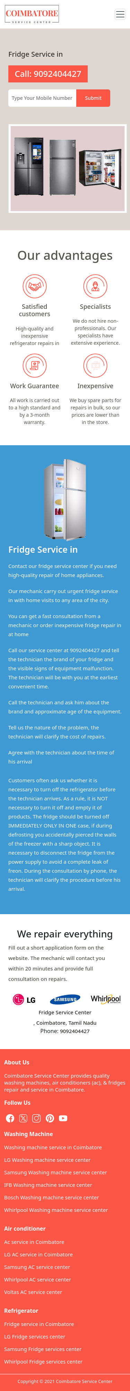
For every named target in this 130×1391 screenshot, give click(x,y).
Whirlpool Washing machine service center (56, 1209)
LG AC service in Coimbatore (38, 1254)
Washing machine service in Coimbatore (53, 1147)
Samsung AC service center (37, 1266)
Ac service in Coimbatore (34, 1241)
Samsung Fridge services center (42, 1348)
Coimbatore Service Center (84, 1381)
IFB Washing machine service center (48, 1184)
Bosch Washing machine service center (51, 1197)
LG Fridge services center (34, 1336)
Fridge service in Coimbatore (39, 1323)
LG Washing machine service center (47, 1159)
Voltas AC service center (33, 1291)
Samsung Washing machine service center (55, 1172)
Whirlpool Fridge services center (43, 1361)
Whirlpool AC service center (37, 1279)
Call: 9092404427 (48, 73)
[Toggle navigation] (120, 14)
